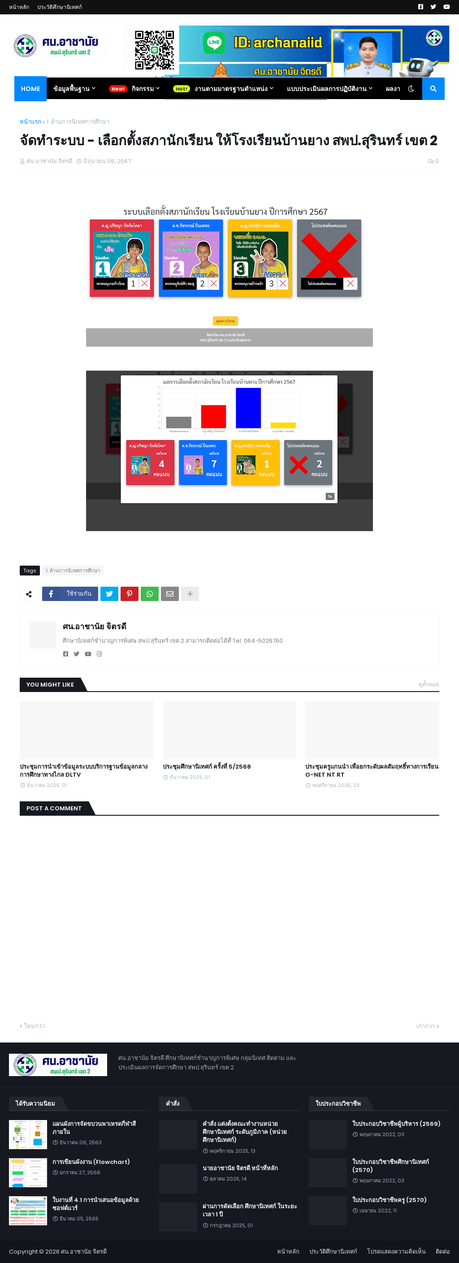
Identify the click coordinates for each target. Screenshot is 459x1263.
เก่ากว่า (425, 1026)
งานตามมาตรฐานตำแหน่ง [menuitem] (231, 88)
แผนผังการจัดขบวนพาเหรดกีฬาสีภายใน (94, 1128)
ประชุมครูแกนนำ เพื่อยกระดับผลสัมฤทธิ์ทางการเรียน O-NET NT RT (371, 771)
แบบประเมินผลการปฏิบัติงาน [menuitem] (327, 88)
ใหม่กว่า (34, 1026)
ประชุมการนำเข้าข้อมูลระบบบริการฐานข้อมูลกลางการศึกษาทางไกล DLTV (83, 771)
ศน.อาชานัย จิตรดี (94, 626)
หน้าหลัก (19, 7)
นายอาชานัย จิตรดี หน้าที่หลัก (240, 1168)
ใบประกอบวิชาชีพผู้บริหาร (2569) (396, 1124)
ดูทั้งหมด (429, 684)
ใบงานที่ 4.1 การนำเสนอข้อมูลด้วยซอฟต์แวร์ (95, 1204)
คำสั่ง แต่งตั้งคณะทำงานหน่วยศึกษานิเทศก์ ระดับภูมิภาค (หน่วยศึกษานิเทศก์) (245, 1132)
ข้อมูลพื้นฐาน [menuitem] (71, 88)
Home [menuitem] (30, 88)
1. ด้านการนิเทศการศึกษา (78, 121)
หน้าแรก (30, 121)
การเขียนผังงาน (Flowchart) (91, 1162)
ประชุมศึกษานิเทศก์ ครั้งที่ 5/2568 (207, 767)
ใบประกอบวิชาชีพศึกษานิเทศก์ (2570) (390, 1166)
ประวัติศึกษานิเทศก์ (59, 7)
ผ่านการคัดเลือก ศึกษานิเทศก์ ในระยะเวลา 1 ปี (250, 1210)
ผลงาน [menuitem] (395, 88)
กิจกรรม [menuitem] (143, 88)
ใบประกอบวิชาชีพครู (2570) (389, 1200)
